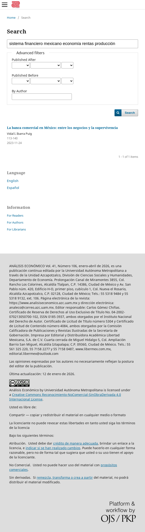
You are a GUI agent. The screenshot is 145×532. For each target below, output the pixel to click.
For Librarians (16, 229)
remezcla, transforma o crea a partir (65, 477)
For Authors (15, 222)
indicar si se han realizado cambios (53, 448)
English (12, 181)
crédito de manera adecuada (75, 443)
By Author (19, 91)
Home (11, 17)
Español (13, 187)
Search (130, 112)
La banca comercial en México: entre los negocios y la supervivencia (62, 128)
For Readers (15, 215)
